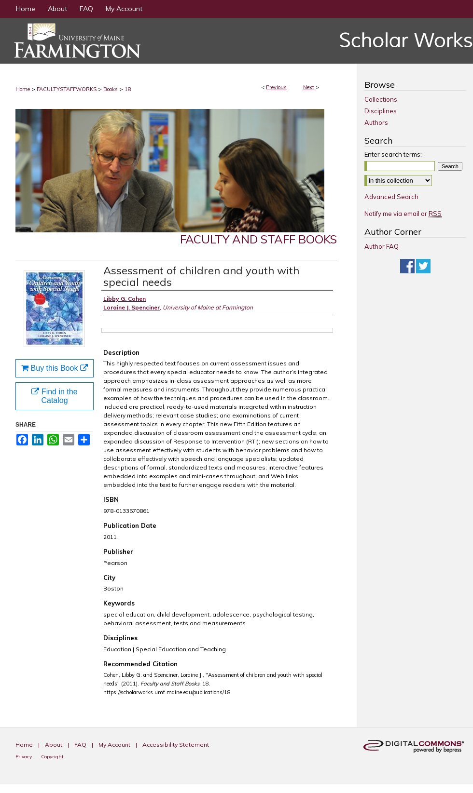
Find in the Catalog (54, 396)
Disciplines (380, 111)
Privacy (24, 756)
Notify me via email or (403, 213)
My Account (115, 744)
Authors (376, 122)
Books (110, 89)
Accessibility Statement (175, 744)
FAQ (81, 744)
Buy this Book (54, 368)
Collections (380, 99)
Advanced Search (391, 197)
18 (128, 89)
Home (22, 89)
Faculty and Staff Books (258, 239)
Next (308, 87)
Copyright (52, 756)
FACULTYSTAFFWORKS (67, 89)
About (54, 744)
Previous (276, 87)
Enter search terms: (393, 154)
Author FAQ (381, 246)
